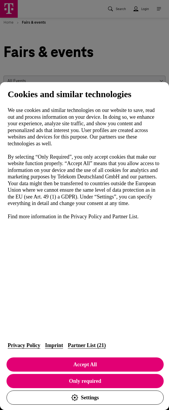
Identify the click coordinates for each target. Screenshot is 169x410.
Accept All (85, 364)
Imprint (54, 345)
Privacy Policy (24, 345)
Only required (85, 381)
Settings (85, 397)
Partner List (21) (87, 345)
